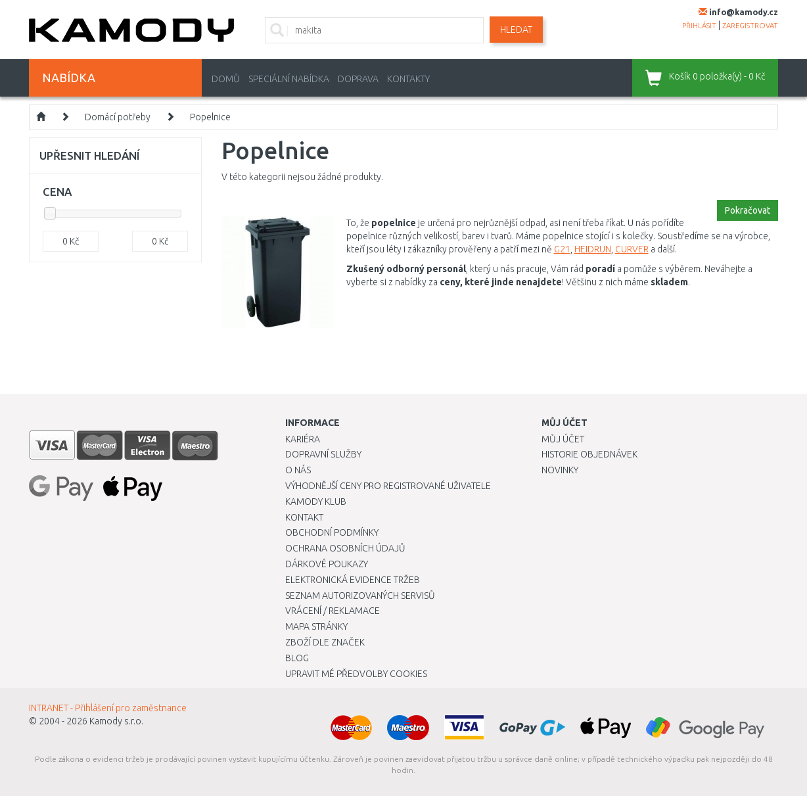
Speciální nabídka (288, 79)
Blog (297, 658)
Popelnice (210, 117)
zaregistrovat (750, 26)
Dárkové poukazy (326, 564)
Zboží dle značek (325, 642)
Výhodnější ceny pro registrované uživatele (388, 485)
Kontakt (304, 517)
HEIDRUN (592, 249)
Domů (226, 79)
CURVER (632, 249)
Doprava (358, 79)
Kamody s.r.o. (116, 721)
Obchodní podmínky (332, 532)
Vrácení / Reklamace (332, 610)
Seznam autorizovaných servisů (360, 595)
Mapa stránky (316, 626)
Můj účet (563, 439)
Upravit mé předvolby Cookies (356, 673)
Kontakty (408, 79)
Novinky (560, 470)
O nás (298, 470)
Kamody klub (315, 501)
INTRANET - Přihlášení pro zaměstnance (108, 708)
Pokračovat (747, 210)
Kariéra (302, 439)
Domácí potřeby (117, 117)
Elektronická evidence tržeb (352, 579)
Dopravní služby (323, 454)
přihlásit (699, 26)
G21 (562, 249)
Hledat (516, 29)
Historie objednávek (589, 454)
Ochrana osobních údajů (345, 548)
